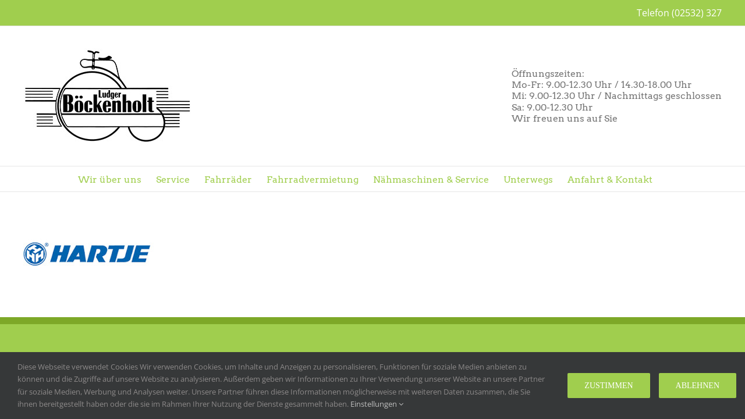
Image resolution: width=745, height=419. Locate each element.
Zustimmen (608, 385)
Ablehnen (697, 385)
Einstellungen (376, 404)
